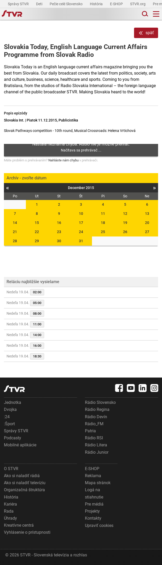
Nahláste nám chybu (63, 160)
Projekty (92, 511)
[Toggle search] (144, 14)
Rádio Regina (97, 409)
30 (59, 241)
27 (147, 232)
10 (81, 213)
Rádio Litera (96, 444)
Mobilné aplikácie (20, 444)
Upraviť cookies (99, 525)
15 (37, 223)
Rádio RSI (94, 437)
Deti (39, 4)
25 (103, 232)
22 (37, 232)
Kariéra (10, 504)
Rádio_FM (94, 423)
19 (125, 223)
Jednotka (12, 402)
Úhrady (10, 518)
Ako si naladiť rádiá (22, 475)
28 (15, 241)
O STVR (11, 468)
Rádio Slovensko (100, 402)
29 (37, 241)
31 (81, 241)
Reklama (93, 475)
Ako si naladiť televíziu (24, 482)
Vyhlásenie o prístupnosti (27, 532)
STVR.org (138, 4)
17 (81, 223)
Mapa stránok (98, 482)
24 (81, 232)
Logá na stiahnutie (94, 493)
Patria (90, 430)
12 (125, 213)
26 (125, 232)
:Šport (9, 423)
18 (103, 223)
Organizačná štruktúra (24, 489)
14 (15, 223)
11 (103, 213)
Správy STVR (19, 4)
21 (15, 232)
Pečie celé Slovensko (66, 4)
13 (147, 213)
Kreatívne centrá (19, 525)
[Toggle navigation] (156, 14)
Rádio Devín (96, 416)
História (96, 4)
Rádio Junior (96, 452)
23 (59, 232)
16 (59, 223)
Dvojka (10, 409)
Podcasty (12, 437)
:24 (7, 416)
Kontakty (93, 518)
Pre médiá (94, 504)
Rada (9, 511)
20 (147, 223)
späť (146, 33)
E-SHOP (117, 4)
